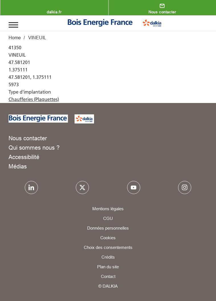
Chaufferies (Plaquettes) (34, 99)
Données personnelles (108, 228)
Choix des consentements (108, 247)
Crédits (108, 257)
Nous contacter (162, 12)
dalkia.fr (54, 12)
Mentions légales (108, 208)
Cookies (108, 237)
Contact (108, 276)
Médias (18, 166)
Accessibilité (24, 157)
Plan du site (108, 266)
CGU (108, 218)
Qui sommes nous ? (34, 147)
